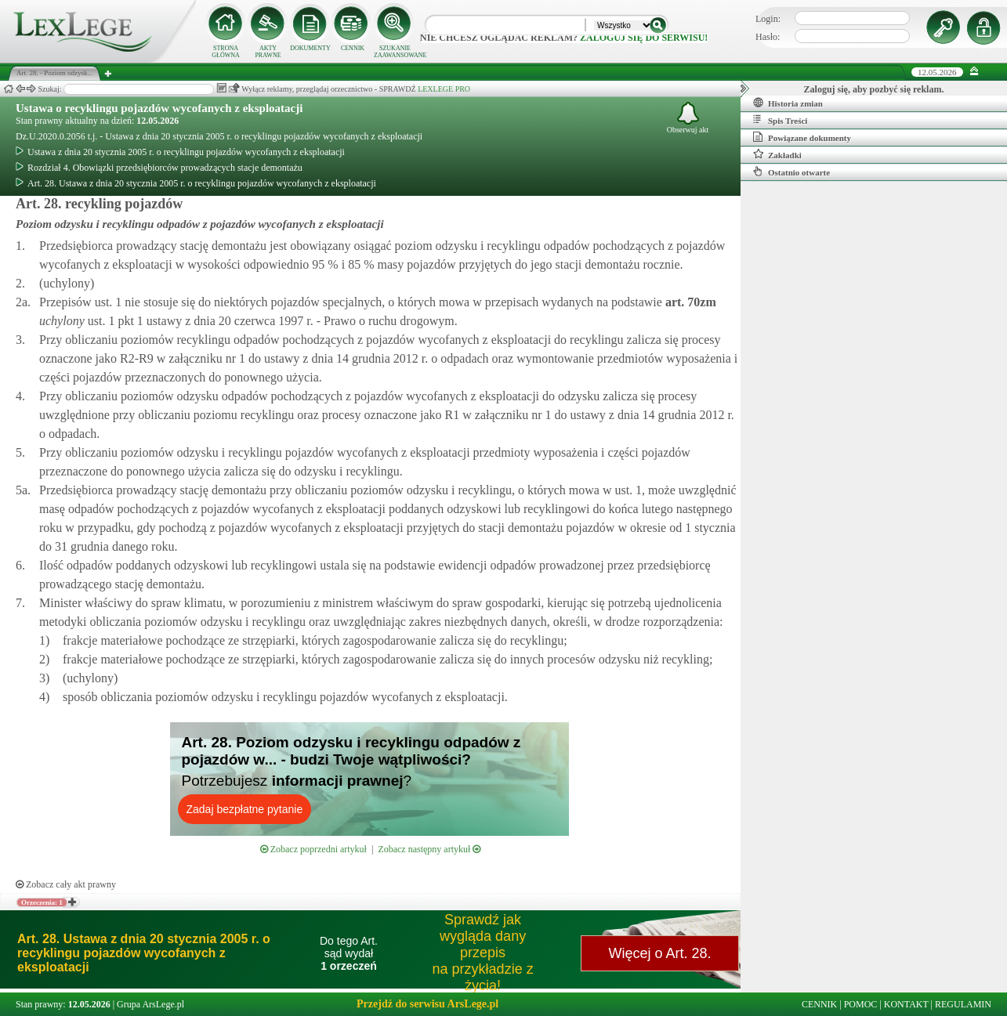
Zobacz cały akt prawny (66, 884)
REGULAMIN (963, 1004)
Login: (768, 18)
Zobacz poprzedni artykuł (313, 849)
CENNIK (352, 48)
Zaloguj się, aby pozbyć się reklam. (874, 89)
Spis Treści (780, 119)
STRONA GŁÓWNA (226, 52)
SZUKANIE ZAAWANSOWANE (395, 52)
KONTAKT (906, 1004)
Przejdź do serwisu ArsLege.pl (427, 1004)
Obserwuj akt (688, 118)
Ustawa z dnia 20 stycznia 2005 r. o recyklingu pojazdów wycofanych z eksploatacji (180, 151)
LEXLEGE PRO (444, 89)
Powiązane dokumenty (802, 137)
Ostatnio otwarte (791, 171)
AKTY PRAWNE (268, 52)
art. (689, 302)
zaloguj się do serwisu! (644, 37)
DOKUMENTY (310, 48)
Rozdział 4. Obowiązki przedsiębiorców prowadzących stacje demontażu (159, 167)
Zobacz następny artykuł (429, 849)
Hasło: (767, 36)
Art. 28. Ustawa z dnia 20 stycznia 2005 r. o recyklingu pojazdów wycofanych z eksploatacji (196, 183)
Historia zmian (788, 102)
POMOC (861, 1004)
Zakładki (777, 154)
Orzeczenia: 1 (42, 902)
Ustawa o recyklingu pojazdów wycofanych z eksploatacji (159, 108)
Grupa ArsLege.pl (150, 1004)
